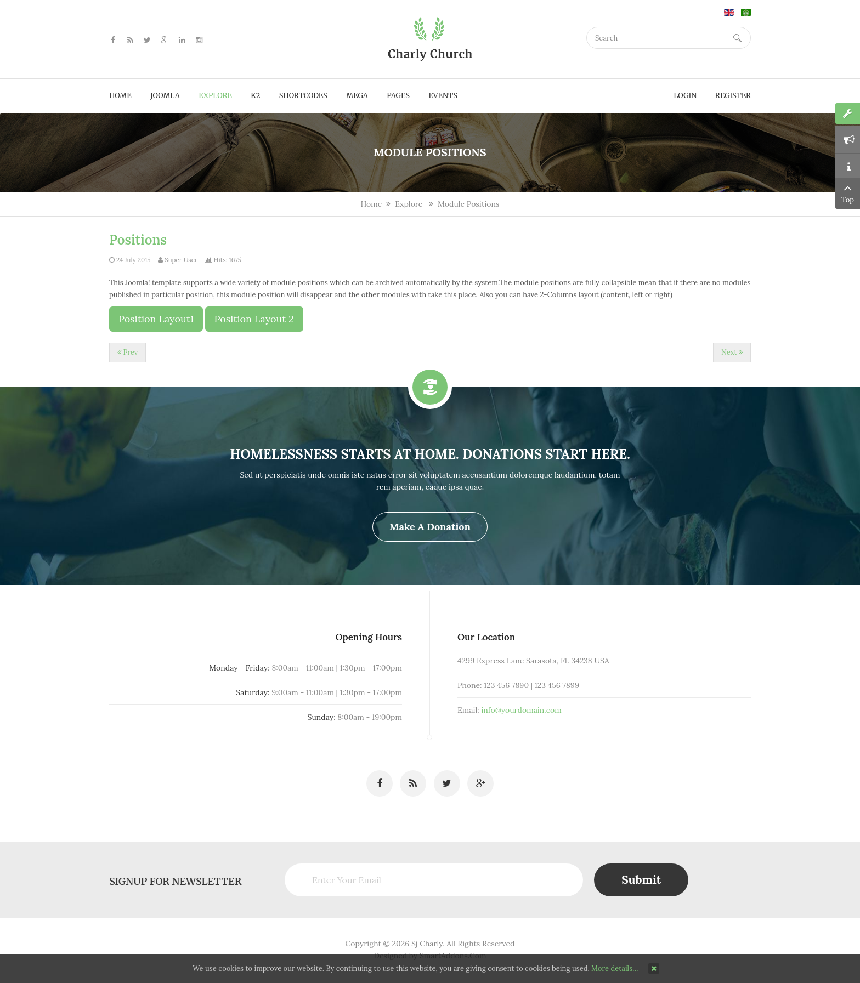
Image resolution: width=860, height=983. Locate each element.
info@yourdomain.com (509, 713)
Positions (138, 239)
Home (371, 204)
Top (847, 192)
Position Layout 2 (254, 318)
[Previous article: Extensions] (127, 352)
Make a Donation (430, 526)
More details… (614, 968)
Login (685, 95)
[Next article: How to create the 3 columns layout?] (732, 352)
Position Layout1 (156, 318)
